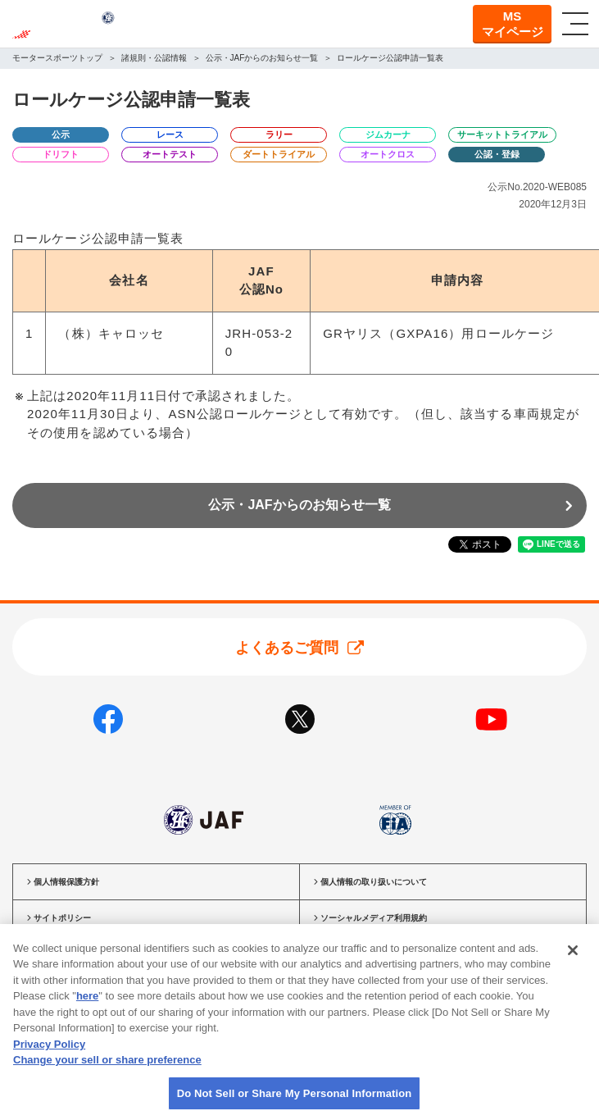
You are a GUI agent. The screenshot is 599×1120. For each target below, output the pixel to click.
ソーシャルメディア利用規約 (373, 917)
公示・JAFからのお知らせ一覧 (299, 505)
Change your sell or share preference (107, 1076)
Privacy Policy (49, 1060)
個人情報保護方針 (66, 881)
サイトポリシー (62, 917)
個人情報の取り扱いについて (373, 881)
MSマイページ (512, 24)
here (87, 1012)
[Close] (573, 967)
